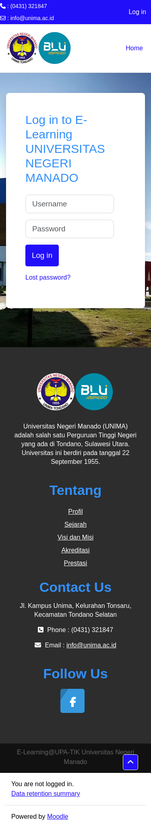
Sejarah (75, 524)
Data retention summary (45, 793)
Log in (137, 11)
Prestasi (75, 563)
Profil (75, 511)
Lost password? (47, 277)
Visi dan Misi (76, 537)
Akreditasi (75, 550)
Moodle (57, 816)
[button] (130, 762)
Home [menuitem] (134, 48)
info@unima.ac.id (32, 18)
